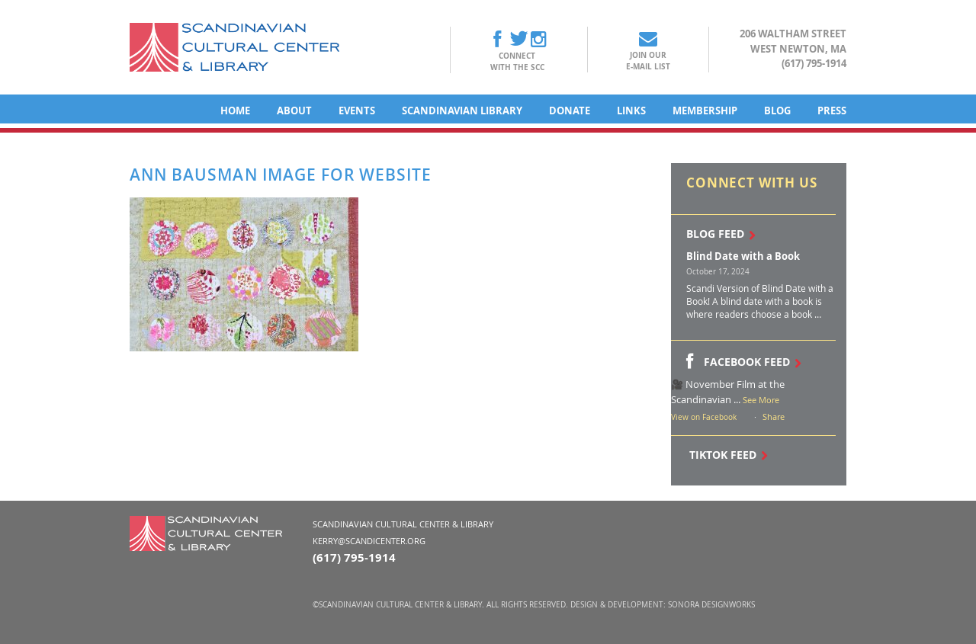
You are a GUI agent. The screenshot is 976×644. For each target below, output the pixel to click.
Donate (569, 110)
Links (631, 110)
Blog (777, 110)
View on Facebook (704, 417)
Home (235, 110)
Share (773, 416)
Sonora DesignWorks (711, 605)
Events (357, 110)
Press (831, 110)
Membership (705, 110)
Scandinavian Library (462, 110)
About (294, 110)
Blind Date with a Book (743, 256)
